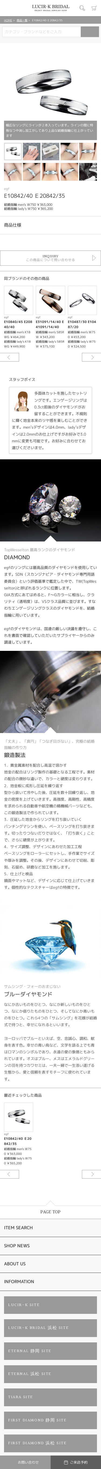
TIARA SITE (20, 1397)
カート (94, 8)
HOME (8, 20)
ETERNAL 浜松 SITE (29, 1374)
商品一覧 (22, 20)
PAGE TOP (50, 1212)
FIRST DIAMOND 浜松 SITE (37, 1443)
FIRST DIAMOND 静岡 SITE (37, 1420)
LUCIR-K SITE (24, 1305)
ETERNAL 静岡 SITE (29, 1351)
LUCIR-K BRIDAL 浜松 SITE (38, 1328)
